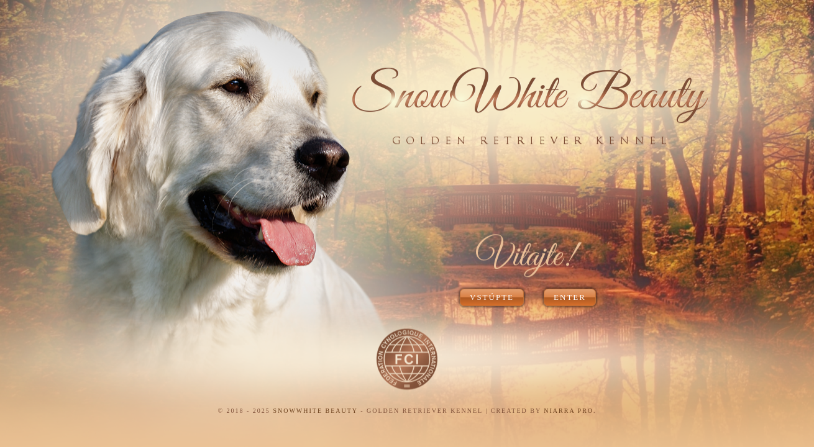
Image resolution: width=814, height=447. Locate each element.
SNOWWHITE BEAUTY (315, 410)
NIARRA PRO (568, 410)
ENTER (570, 297)
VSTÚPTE (492, 297)
